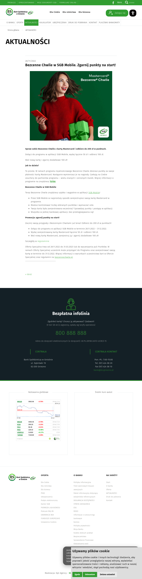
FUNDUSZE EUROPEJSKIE (50, 518)
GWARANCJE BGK (47, 515)
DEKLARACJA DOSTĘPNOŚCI (84, 500)
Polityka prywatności (82, 526)
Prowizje (12, 3)
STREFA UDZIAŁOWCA (82, 504)
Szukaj (131, 3)
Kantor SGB (45, 504)
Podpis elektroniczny (49, 500)
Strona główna (13, 30)
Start (108, 482)
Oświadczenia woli (81, 544)
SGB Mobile (94, 192)
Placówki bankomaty (109, 22)
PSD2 (43, 493)
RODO (76, 511)
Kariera (76, 522)
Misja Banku (78, 529)
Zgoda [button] (77, 574)
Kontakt (93, 22)
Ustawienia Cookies (48, 522)
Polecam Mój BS (47, 511)
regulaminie (43, 241)
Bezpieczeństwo (80, 536)
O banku (11, 22)
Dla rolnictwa (69, 12)
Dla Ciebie (55, 12)
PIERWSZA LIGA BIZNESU (50, 508)
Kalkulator (45, 22)
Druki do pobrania (77, 22)
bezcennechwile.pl (64, 257)
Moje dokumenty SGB (47, 3)
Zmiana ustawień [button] (107, 574)
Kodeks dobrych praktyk (83, 533)
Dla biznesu (84, 12)
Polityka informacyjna (82, 482)
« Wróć (28, 274)
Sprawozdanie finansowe (83, 540)
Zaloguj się (117, 13)
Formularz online (67, 3)
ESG (75, 508)
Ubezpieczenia (59, 22)
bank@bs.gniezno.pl (104, 370)
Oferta (20, 22)
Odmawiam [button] (90, 574)
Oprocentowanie (26, 3)
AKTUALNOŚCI (31, 22)
